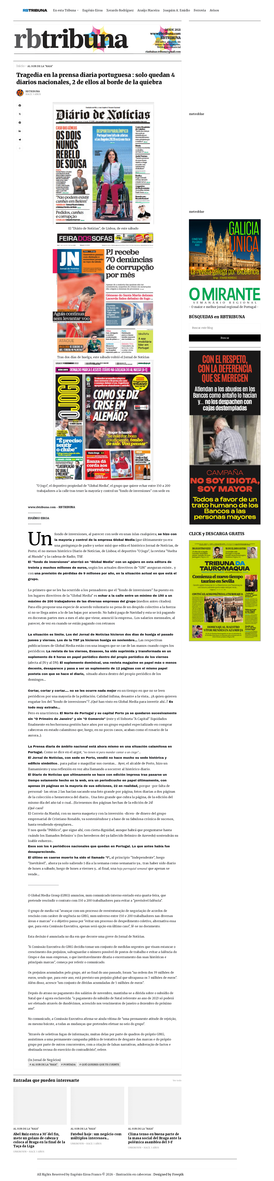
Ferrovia (200, 10)
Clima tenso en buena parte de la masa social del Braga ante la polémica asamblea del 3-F (154, 1138)
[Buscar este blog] (225, 328)
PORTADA (69, 1064)
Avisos (214, 10)
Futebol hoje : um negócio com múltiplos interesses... (96, 1136)
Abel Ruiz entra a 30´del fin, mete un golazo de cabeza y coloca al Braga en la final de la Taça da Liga (39, 1140)
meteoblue (196, 114)
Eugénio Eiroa (92, 10)
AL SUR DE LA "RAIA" (40, 66)
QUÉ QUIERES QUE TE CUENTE (100, 1064)
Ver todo (177, 1080)
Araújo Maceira (148, 10)
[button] (19, 148)
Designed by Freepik (168, 1174)
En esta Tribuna (64, 10)
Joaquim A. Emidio (176, 10)
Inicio (20, 66)
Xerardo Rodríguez (120, 10)
